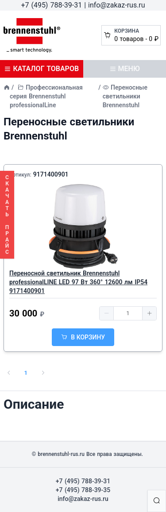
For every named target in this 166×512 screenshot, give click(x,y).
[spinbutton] (128, 313)
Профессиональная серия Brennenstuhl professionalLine (46, 96)
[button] (107, 313)
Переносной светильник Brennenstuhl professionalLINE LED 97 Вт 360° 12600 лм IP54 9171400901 (78, 282)
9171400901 (51, 174)
